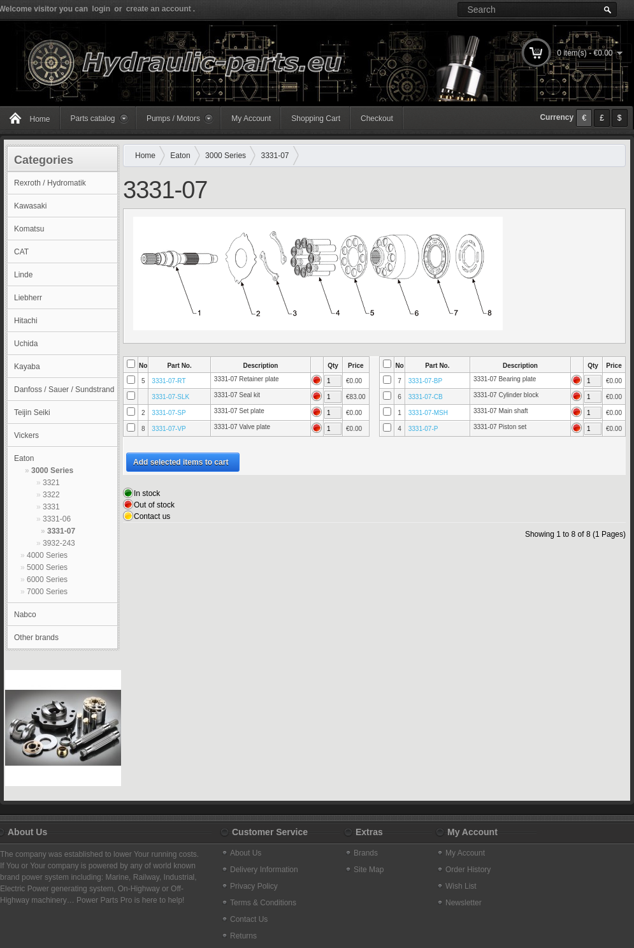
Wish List (461, 886)
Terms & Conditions (263, 902)
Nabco (25, 614)
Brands (366, 853)
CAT (21, 251)
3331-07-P (423, 428)
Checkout (377, 118)
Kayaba (27, 366)
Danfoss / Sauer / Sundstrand (64, 389)
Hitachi (26, 320)
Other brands (36, 637)
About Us (245, 853)
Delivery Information (264, 869)
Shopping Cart (315, 118)
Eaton (24, 458)
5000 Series (47, 567)
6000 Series (47, 579)
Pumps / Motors (173, 118)
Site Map (369, 869)
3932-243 (59, 543)
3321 (51, 482)
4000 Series (47, 555)
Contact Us (249, 919)
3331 (51, 506)
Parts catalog (93, 118)
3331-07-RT (168, 380)
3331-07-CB (425, 396)
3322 (51, 494)
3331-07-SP (168, 412)
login (101, 8)
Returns (243, 935)
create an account (158, 8)
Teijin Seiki (32, 412)
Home (145, 155)
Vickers (26, 435)
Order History (468, 869)
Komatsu (29, 228)
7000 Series (47, 591)
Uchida (26, 343)
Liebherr (28, 297)
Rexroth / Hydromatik (50, 183)
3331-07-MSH (428, 412)
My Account (251, 118)
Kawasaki (30, 205)
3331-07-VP (168, 428)
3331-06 (57, 518)
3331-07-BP (425, 380)
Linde (23, 274)
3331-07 (61, 531)
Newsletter (463, 902)
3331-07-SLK (170, 396)
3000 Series (52, 470)
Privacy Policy (254, 886)
